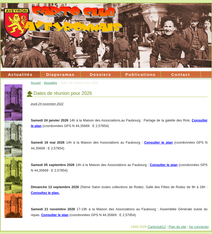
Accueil (36, 82)
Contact (180, 74)
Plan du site (177, 227)
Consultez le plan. (45, 193)
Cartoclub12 (157, 227)
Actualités (20, 74)
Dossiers (100, 74)
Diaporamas (60, 74)
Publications (140, 74)
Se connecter (199, 227)
